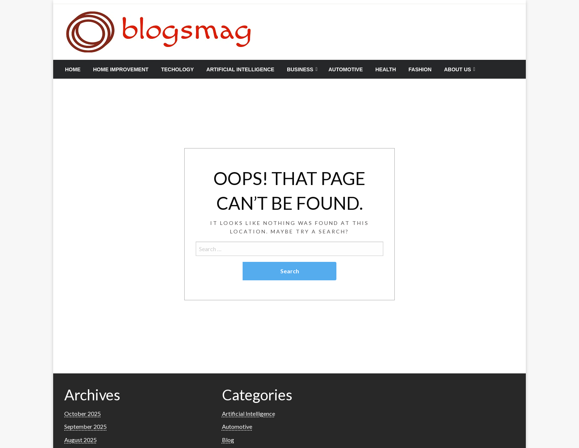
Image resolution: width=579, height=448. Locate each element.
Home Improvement (120, 69)
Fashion (419, 69)
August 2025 (80, 439)
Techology (177, 69)
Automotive (345, 69)
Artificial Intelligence (240, 69)
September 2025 (85, 426)
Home (72, 69)
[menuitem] (73, 69)
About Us (457, 69)
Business (300, 69)
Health (386, 69)
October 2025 (82, 413)
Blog (228, 439)
